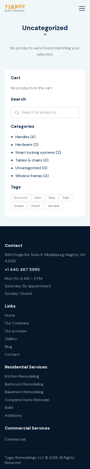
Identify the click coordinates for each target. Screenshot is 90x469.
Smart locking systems (35, 152)
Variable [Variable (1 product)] (54, 206)
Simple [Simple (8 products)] (19, 206)
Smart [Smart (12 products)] (35, 206)
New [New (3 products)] (52, 198)
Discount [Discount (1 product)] (20, 198)
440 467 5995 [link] (25, 269)
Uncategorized (28, 167)
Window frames (28, 175)
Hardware (23, 144)
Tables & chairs (28, 160)
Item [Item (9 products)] (38, 198)
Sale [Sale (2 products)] (66, 198)
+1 (7, 269)
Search (16, 113)
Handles (22, 136)
